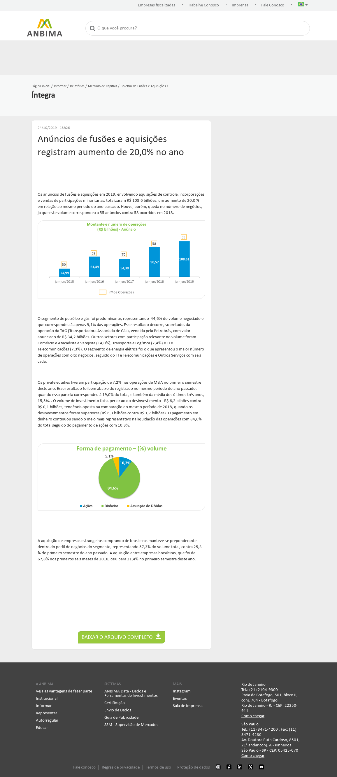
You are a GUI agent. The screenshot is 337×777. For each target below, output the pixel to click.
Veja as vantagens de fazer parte (64, 691)
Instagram (182, 691)
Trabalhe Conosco (203, 5)
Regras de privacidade (121, 767)
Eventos (180, 699)
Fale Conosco (272, 5)
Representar (46, 713)
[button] (303, 5)
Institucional (46, 699)
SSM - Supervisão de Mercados (131, 725)
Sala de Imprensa (188, 706)
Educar (42, 728)
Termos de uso (158, 767)
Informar (44, 706)
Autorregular (47, 720)
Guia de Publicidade (121, 717)
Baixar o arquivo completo (121, 637)
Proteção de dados (193, 767)
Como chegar (252, 716)
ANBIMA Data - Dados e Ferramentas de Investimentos (131, 693)
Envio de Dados (117, 710)
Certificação (114, 703)
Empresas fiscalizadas (156, 5)
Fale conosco (84, 767)
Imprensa (240, 5)
